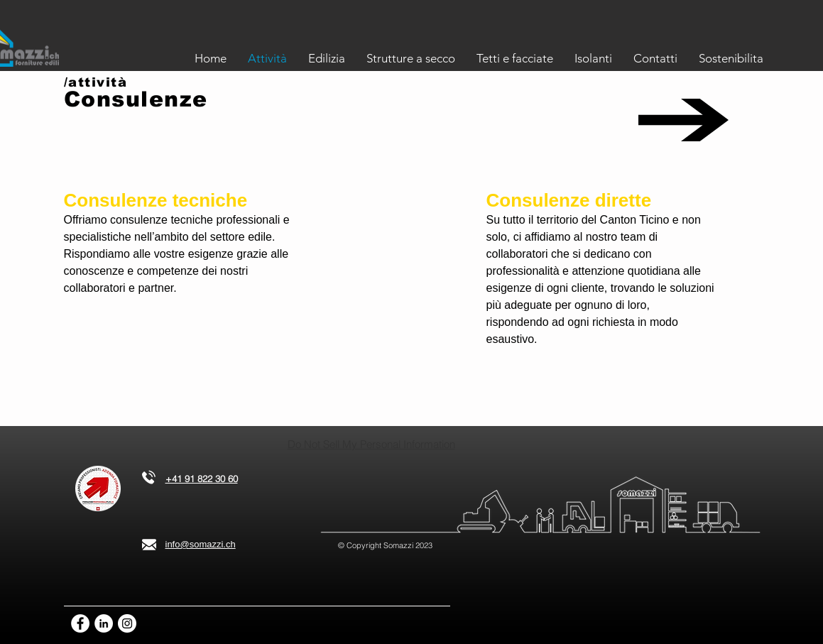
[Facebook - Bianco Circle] (80, 623)
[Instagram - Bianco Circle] (127, 623)
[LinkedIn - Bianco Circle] (103, 623)
